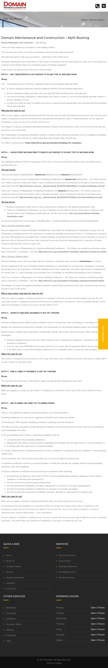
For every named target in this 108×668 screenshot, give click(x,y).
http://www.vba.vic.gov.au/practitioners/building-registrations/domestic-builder (71, 280)
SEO (48, 663)
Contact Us (11, 588)
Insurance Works (13, 624)
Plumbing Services (67, 571)
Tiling (8, 640)
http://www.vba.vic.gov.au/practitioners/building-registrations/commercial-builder (72, 251)
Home (84, 20)
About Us (10, 560)
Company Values (13, 566)
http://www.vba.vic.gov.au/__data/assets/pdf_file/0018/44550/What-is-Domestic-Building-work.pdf (61, 197)
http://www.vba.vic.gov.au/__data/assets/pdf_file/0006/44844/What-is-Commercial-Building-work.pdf (62, 186)
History (9, 571)
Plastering (11, 635)
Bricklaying (11, 607)
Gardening (10, 618)
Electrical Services (67, 555)
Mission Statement (15, 577)
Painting (10, 629)
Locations (10, 583)
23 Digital (57, 663)
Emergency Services (68, 566)
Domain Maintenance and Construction (17, 42)
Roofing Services (66, 577)
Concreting (11, 613)
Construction (65, 560)
